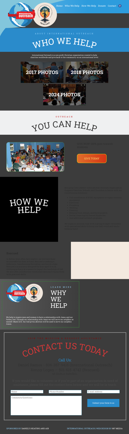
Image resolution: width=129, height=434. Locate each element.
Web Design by (109, 428)
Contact (112, 5)
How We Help (88, 5)
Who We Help (72, 5)
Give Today (91, 158)
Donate (102, 5)
